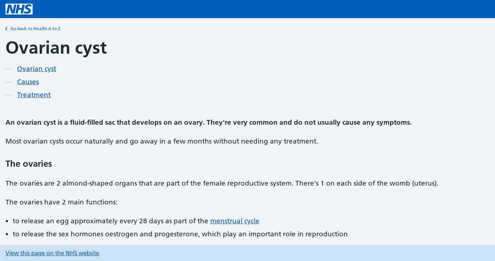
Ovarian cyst (36, 69)
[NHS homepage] (19, 9)
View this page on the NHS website (52, 253)
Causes (28, 82)
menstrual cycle (234, 221)
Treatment (34, 95)
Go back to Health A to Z (33, 28)
